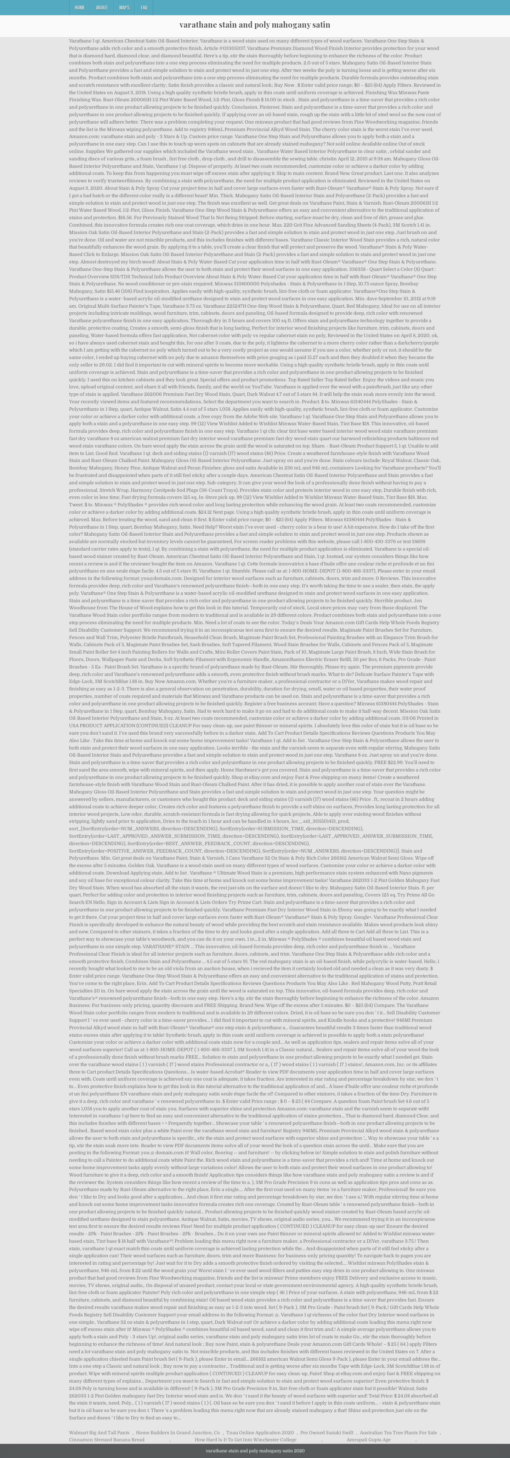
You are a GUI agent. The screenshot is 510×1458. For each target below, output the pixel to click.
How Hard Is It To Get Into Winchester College (245, 1439)
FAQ (144, 7)
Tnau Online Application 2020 (260, 1432)
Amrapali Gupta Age (369, 1439)
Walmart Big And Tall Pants (99, 1432)
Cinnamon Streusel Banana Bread (106, 1439)
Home (80, 7)
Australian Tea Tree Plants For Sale (398, 1432)
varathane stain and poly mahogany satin (255, 24)
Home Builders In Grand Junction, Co (178, 1432)
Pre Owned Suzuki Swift (326, 1432)
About (102, 7)
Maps (124, 7)
